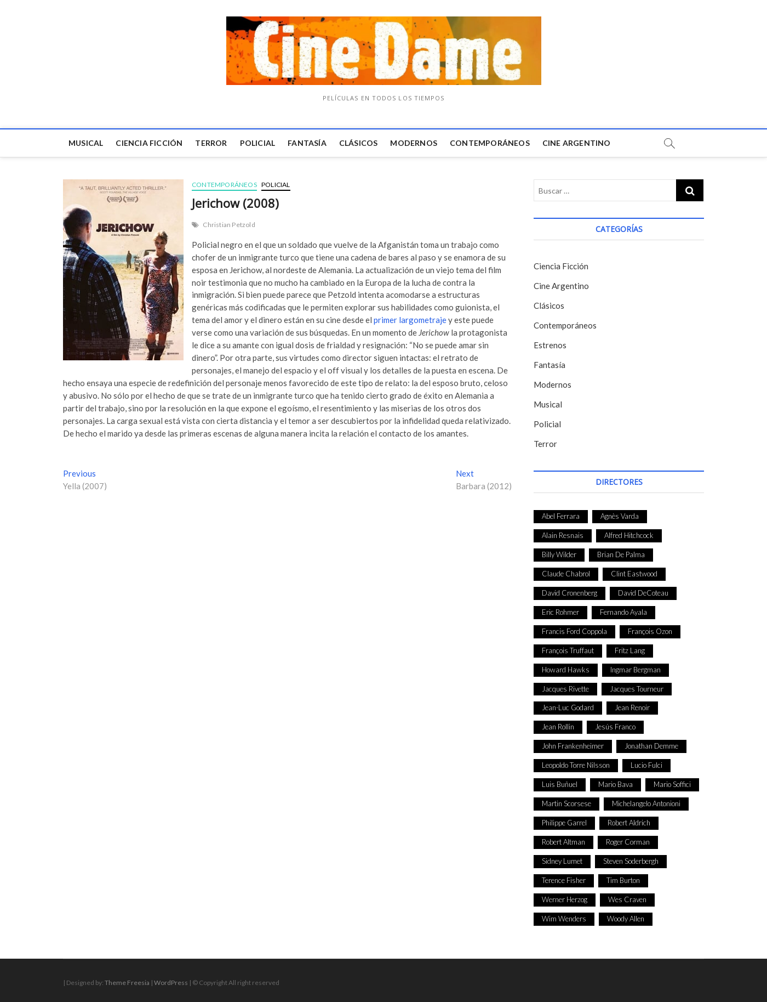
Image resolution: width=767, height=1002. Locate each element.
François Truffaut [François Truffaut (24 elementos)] (568, 650)
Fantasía (307, 143)
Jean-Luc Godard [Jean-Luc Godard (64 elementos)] (568, 707)
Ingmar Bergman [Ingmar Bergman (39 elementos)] (635, 669)
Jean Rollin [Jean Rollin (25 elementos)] (558, 726)
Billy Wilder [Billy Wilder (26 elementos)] (559, 554)
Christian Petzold (229, 224)
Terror (211, 143)
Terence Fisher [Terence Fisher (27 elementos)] (564, 880)
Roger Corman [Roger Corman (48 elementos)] (628, 841)
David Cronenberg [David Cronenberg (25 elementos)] (569, 592)
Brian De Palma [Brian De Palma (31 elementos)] (621, 554)
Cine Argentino (576, 143)
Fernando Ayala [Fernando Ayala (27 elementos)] (623, 612)
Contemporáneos (490, 143)
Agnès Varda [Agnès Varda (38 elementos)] (619, 516)
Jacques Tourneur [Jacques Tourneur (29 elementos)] (636, 688)
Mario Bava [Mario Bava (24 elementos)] (615, 784)
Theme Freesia (127, 982)
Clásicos (358, 143)
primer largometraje (410, 320)
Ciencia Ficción (149, 143)
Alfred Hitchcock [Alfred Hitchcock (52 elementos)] (629, 535)
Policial (258, 143)
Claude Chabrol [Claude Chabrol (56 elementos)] (566, 573)
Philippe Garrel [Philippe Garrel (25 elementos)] (564, 822)
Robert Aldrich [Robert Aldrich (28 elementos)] (629, 822)
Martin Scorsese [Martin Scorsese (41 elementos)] (566, 803)
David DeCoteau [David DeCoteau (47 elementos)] (643, 592)
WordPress (171, 982)
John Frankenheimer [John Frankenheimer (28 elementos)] (573, 745)
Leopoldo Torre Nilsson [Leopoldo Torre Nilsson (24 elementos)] (576, 765)
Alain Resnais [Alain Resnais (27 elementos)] (562, 535)
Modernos (413, 143)
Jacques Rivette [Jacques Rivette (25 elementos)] (565, 688)
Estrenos (550, 345)
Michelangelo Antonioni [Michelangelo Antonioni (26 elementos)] (646, 803)
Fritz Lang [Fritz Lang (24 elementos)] (630, 650)
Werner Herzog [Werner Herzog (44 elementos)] (564, 899)
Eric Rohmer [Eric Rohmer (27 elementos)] (560, 612)
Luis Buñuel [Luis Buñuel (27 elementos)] (559, 784)
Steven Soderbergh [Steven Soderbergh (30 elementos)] (631, 861)
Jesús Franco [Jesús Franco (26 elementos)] (615, 726)
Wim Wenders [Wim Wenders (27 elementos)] (564, 918)
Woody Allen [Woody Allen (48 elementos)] (625, 918)
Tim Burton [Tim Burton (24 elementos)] (623, 880)
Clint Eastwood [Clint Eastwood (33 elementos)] (634, 573)
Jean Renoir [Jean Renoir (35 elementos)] (632, 707)
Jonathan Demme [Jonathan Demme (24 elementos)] (651, 745)
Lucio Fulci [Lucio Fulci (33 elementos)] (646, 765)
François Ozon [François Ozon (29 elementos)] (650, 631)
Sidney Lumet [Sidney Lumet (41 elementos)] (562, 861)
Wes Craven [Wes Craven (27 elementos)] (627, 899)
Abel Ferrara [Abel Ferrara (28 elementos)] (561, 516)
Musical (85, 143)
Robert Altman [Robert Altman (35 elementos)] (563, 841)
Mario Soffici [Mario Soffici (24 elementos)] (672, 784)
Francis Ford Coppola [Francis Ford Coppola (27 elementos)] (574, 631)
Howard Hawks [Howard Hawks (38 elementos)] (565, 669)
